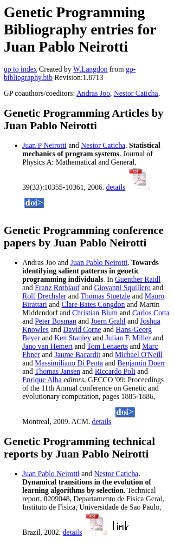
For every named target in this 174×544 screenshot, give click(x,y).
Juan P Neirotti (44, 145)
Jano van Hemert (47, 346)
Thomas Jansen (57, 371)
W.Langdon (90, 69)
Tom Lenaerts (107, 346)
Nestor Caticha (136, 93)
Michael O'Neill (139, 354)
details (115, 187)
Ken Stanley (72, 338)
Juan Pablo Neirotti (99, 262)
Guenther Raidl (138, 279)
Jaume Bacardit (77, 354)
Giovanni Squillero (122, 288)
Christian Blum (95, 313)
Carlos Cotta (150, 313)
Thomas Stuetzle (105, 296)
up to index (20, 69)
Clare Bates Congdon (93, 304)
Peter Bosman (55, 321)
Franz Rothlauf (57, 288)
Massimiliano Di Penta (69, 363)
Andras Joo (93, 93)
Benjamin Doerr (141, 363)
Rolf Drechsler (44, 296)
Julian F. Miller (128, 338)
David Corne (82, 329)
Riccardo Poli (115, 371)
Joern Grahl (108, 321)
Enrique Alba (42, 380)
